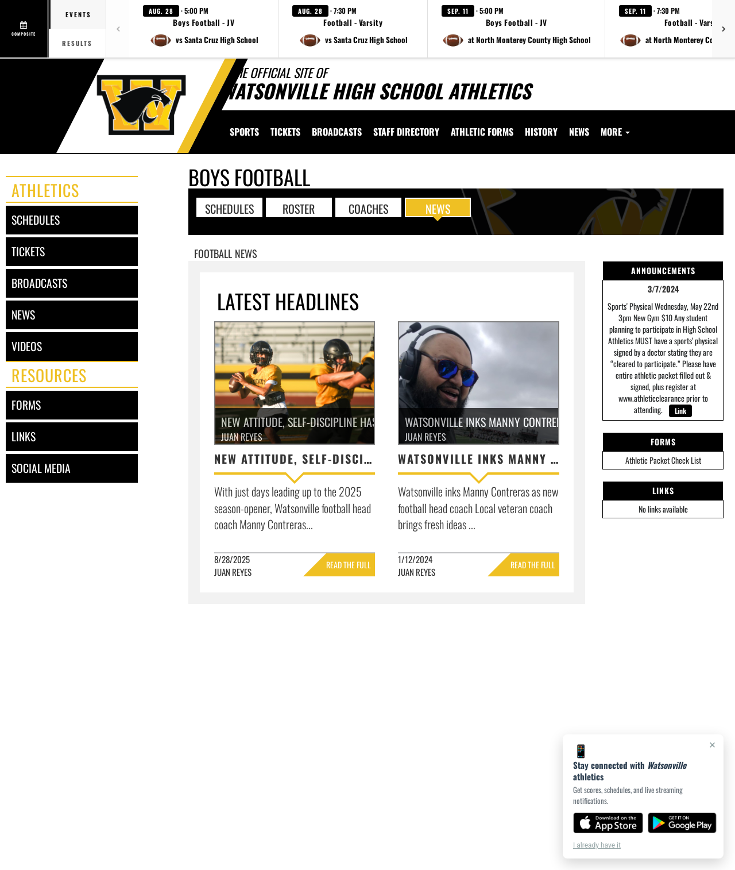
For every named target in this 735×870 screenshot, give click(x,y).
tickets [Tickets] (28, 251)
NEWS (437, 208)
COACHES (368, 208)
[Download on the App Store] (608, 823)
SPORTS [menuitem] (244, 131)
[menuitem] (285, 131)
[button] (203, 28)
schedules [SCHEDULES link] (35, 219)
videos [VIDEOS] (26, 346)
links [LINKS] (23, 436)
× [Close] (712, 745)
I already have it (597, 845)
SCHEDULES (229, 208)
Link (680, 410)
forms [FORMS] (26, 404)
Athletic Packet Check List (663, 460)
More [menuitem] (615, 131)
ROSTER (299, 208)
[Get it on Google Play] (682, 823)
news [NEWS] (23, 314)
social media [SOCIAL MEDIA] (41, 468)
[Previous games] (117, 28)
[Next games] (723, 28)
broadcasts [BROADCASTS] (39, 283)
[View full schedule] (24, 28)
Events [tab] (78, 14)
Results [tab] (77, 43)
